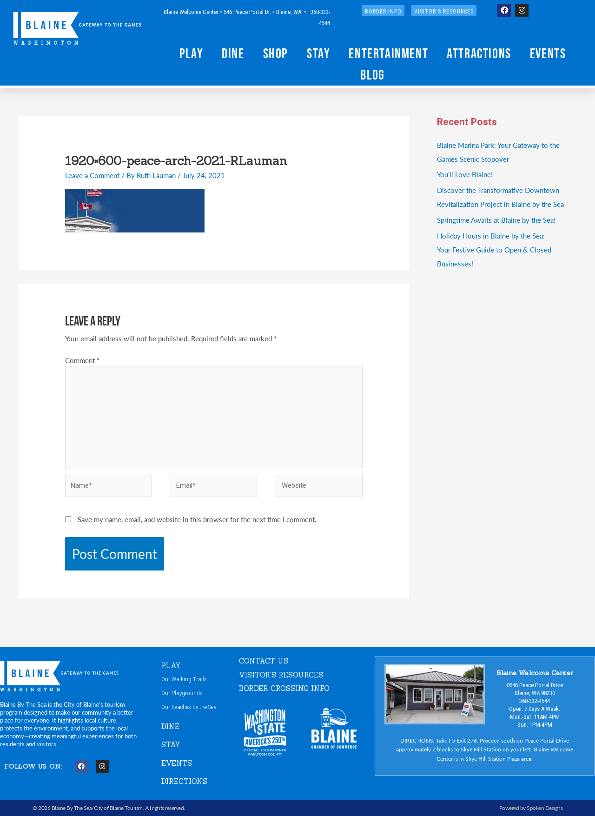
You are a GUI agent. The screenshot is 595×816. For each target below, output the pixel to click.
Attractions (479, 53)
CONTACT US (263, 661)
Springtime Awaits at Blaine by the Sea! (496, 220)
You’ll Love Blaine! (465, 174)
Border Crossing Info (284, 688)
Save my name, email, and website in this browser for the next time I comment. (197, 519)
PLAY (171, 665)
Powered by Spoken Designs (531, 808)
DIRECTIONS (184, 781)
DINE (170, 726)
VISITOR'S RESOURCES (281, 674)
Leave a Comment (92, 175)
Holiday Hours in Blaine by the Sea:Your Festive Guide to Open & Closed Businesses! (494, 249)
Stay (318, 53)
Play (191, 53)
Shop (275, 53)
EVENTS (176, 763)
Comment (82, 360)
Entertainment (388, 53)
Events (548, 53)
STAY (170, 744)
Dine (233, 53)
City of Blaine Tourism (118, 808)
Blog (372, 74)
